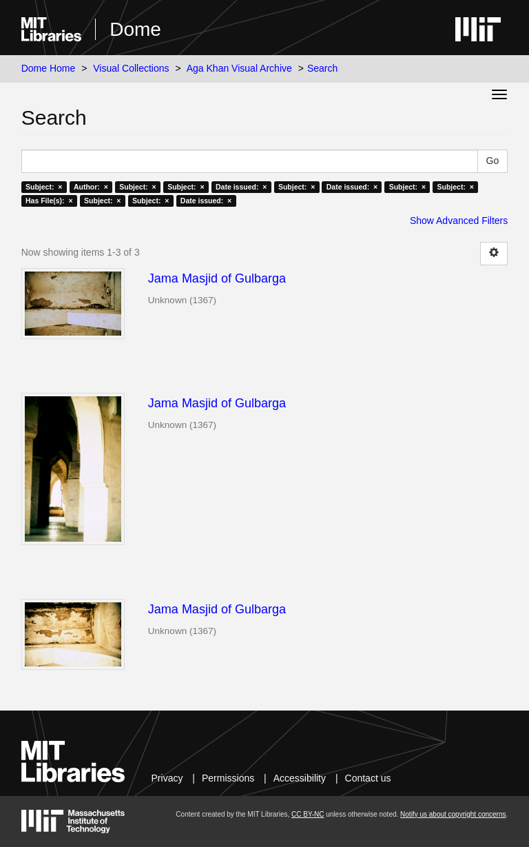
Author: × (91, 187)
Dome (135, 29)
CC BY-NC (307, 814)
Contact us (368, 778)
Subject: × (43, 187)
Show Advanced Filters (459, 220)
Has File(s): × (49, 200)
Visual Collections (131, 68)
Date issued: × (241, 187)
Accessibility (299, 778)
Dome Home (48, 68)
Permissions (228, 778)
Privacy (167, 778)
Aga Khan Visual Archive (239, 68)
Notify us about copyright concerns (453, 814)
